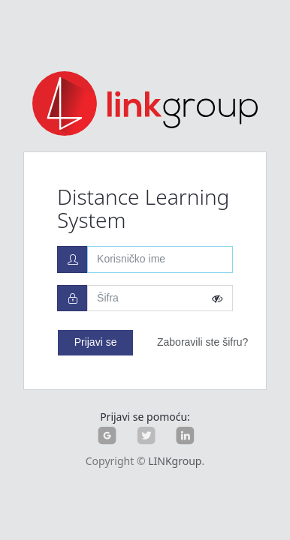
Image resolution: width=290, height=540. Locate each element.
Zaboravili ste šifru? (202, 342)
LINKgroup (174, 461)
